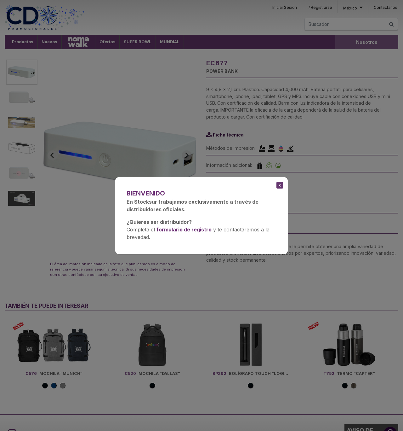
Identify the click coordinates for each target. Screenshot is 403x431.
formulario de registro (184, 229)
